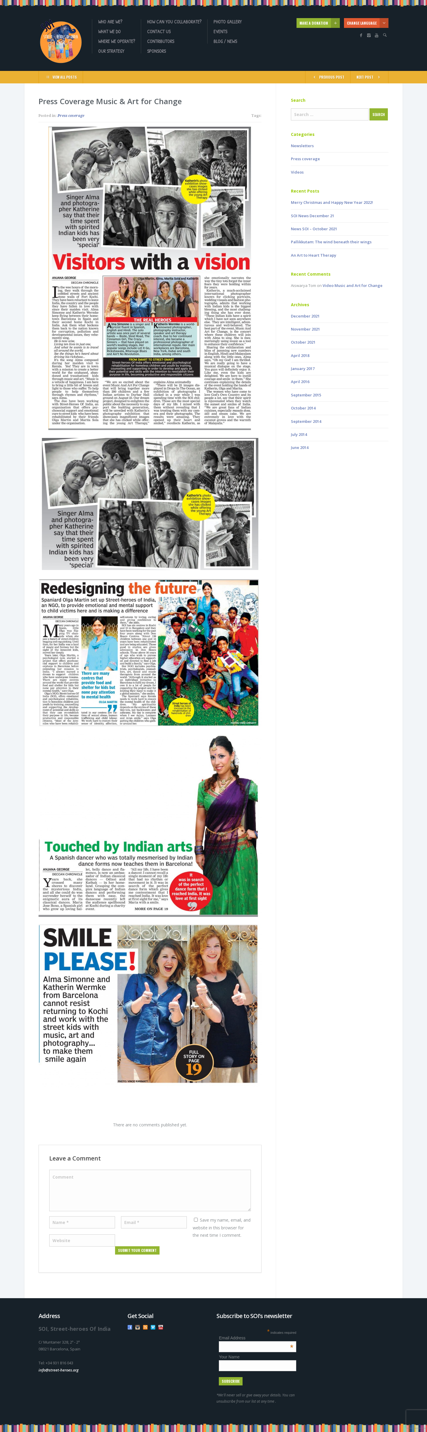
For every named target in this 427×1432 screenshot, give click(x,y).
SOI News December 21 (312, 215)
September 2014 (306, 421)
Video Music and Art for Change (353, 285)
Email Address (256, 1338)
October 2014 (303, 408)
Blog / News (225, 41)
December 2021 (305, 316)
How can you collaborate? (174, 21)
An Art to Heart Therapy (313, 255)
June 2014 (299, 447)
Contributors (160, 41)
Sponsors (156, 51)
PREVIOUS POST (327, 77)
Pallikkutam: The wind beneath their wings (331, 242)
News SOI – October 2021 (314, 228)
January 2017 (303, 368)
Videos (297, 172)
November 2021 (305, 329)
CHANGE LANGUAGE (367, 23)
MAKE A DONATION (319, 23)
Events (220, 31)
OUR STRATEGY (111, 51)
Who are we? (110, 21)
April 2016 (300, 381)
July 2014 (299, 434)
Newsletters (302, 145)
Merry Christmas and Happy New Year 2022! (332, 202)
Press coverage (71, 116)
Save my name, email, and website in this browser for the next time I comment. (222, 1227)
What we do (109, 31)
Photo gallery (228, 21)
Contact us (159, 31)
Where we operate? (116, 41)
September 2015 (306, 395)
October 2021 (303, 342)
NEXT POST (369, 77)
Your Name (229, 1357)
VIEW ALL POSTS (61, 77)
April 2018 (300, 355)
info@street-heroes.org (59, 1370)
